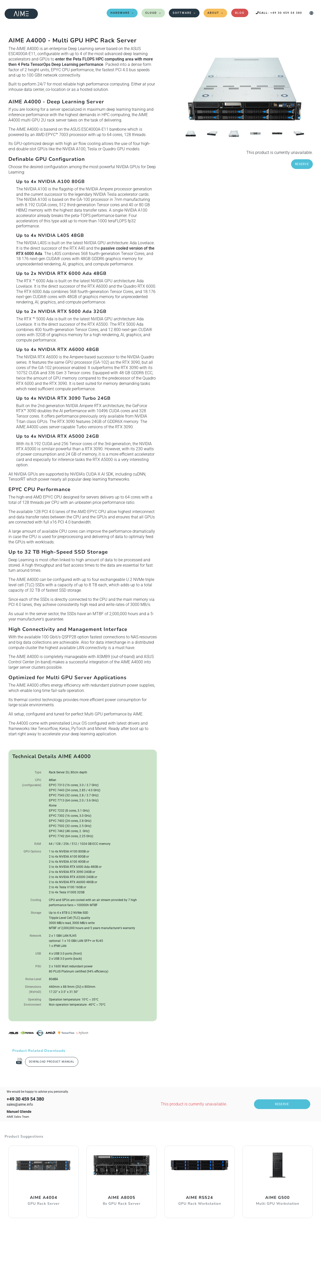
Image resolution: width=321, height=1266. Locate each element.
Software (182, 13)
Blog (240, 13)
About (213, 13)
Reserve (302, 164)
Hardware (120, 13)
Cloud (151, 13)
